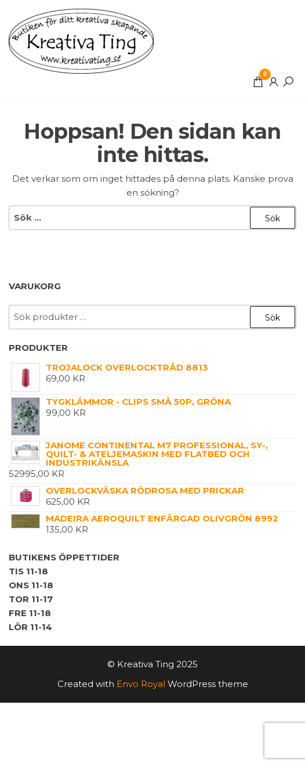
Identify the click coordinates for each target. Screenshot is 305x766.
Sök (272, 317)
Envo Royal (141, 683)
